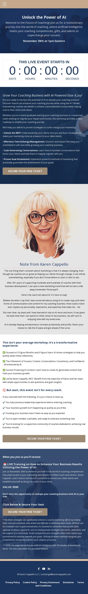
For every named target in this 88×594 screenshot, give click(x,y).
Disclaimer (68, 582)
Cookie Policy (30, 582)
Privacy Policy (12, 582)
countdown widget (44, 70)
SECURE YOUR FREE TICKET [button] (25, 171)
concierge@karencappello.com (56, 574)
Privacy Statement (50, 582)
